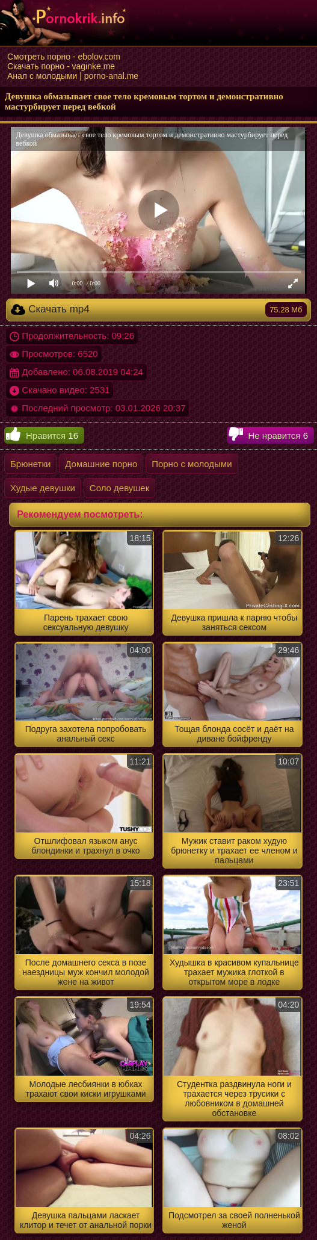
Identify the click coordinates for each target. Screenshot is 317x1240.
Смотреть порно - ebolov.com (63, 56)
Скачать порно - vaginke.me (61, 66)
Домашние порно (101, 464)
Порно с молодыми (192, 464)
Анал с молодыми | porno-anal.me (72, 76)
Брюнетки (30, 464)
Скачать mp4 (158, 309)
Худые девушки (42, 488)
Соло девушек (119, 488)
